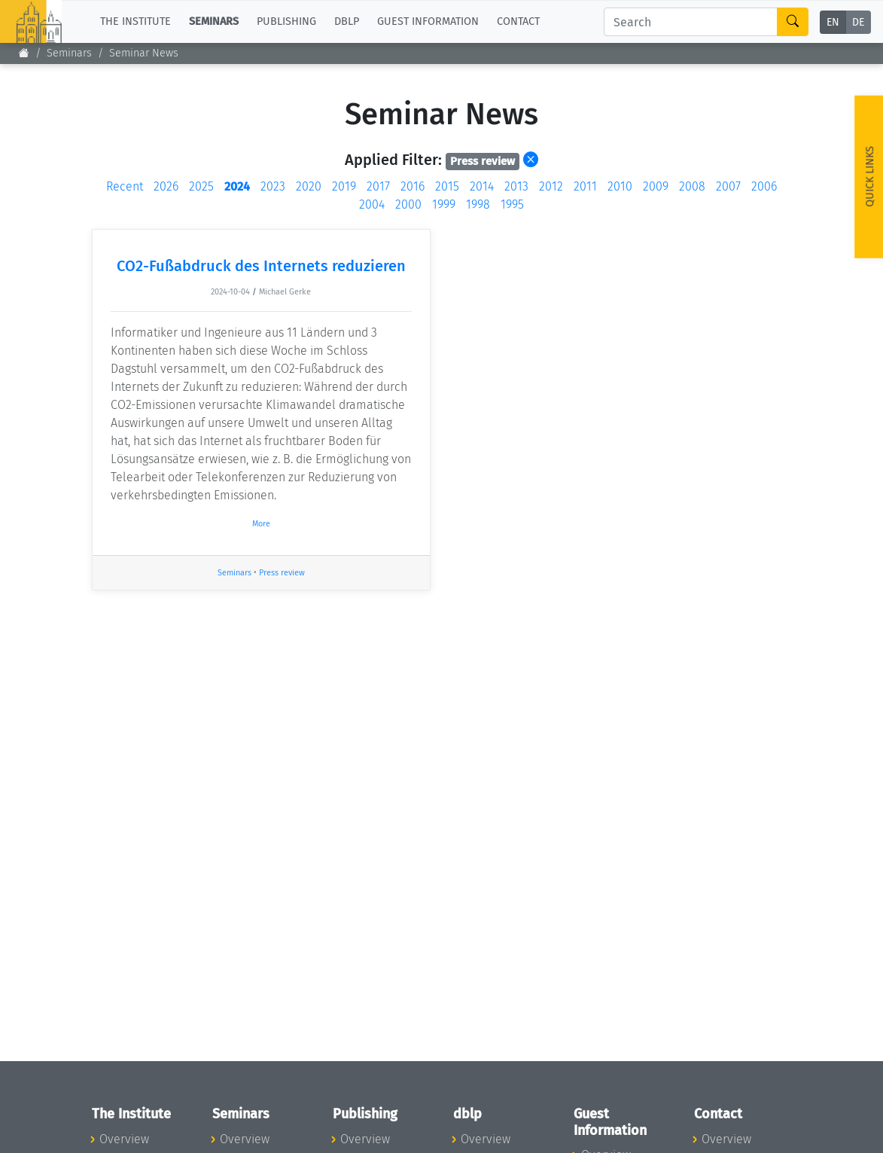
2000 (408, 204)
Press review (282, 573)
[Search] (691, 22)
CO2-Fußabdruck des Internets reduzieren (261, 266)
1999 (443, 204)
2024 (237, 186)
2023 (272, 186)
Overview (124, 1139)
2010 (619, 186)
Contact (518, 21)
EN (833, 22)
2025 (201, 186)
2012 (551, 186)
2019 (344, 186)
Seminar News (143, 53)
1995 (512, 204)
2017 (378, 186)
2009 (655, 186)
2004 (372, 204)
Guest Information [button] (428, 21)
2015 (447, 186)
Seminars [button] (214, 21)
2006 (764, 186)
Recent (124, 186)
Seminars (69, 53)
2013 (516, 186)
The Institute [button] (135, 21)
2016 (412, 186)
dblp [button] (346, 21)
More (261, 524)
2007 (728, 186)
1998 (478, 204)
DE (858, 22)
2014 (482, 186)
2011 (585, 186)
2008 (692, 186)
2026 (166, 186)
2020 (308, 186)
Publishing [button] (286, 21)
